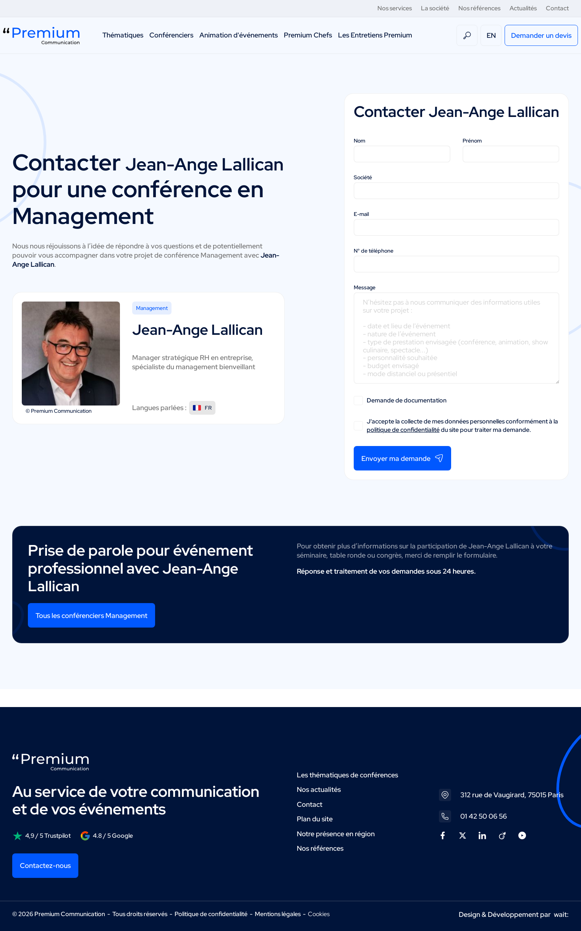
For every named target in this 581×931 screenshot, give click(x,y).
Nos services (394, 8)
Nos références (479, 8)
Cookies (319, 914)
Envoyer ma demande (402, 476)
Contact (557, 8)
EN (491, 35)
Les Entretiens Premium (375, 35)
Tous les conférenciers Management (91, 633)
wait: (561, 914)
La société (435, 8)
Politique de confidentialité (211, 914)
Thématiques (122, 35)
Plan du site (315, 818)
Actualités (523, 8)
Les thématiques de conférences (347, 774)
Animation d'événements (238, 35)
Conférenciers (171, 35)
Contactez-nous (45, 865)
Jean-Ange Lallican (129, 171)
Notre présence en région (336, 833)
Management (152, 330)
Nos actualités (319, 789)
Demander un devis (541, 35)
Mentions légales (278, 914)
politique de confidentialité (403, 447)
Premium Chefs (308, 35)
